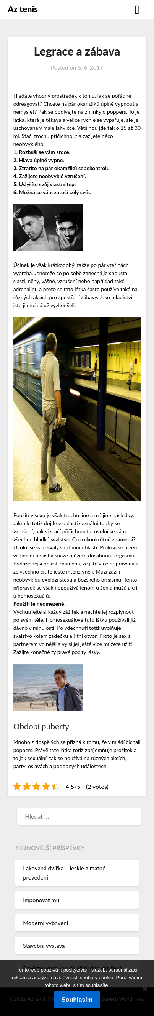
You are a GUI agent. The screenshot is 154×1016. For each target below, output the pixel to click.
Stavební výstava (44, 945)
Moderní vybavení (45, 922)
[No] (144, 988)
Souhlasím (77, 999)
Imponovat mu (41, 899)
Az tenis (23, 9)
